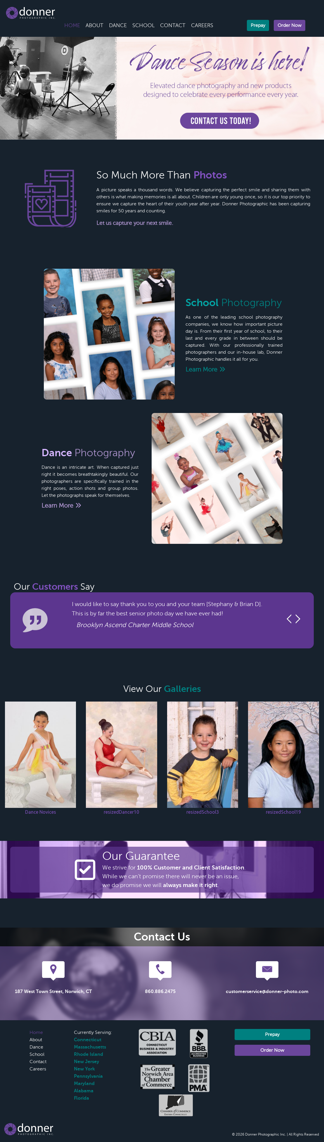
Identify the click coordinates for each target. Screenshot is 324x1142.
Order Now (290, 25)
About (94, 25)
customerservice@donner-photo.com (267, 991)
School (143, 25)
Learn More (205, 369)
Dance (118, 25)
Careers (202, 25)
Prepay (258, 25)
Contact (173, 25)
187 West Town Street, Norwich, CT (53, 991)
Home (72, 25)
